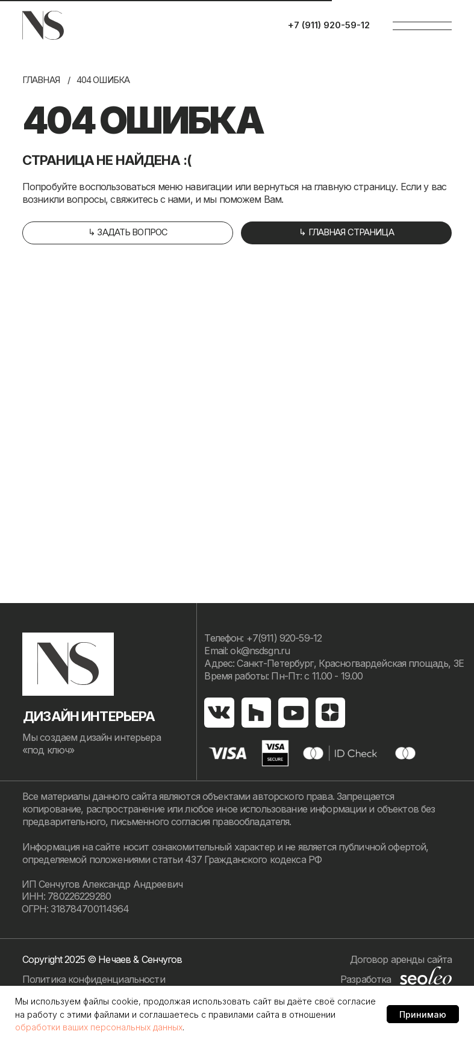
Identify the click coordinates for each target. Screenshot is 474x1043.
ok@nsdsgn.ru (260, 651)
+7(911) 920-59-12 (284, 638)
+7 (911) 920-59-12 (329, 25)
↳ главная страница (346, 232)
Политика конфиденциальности (93, 979)
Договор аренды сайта (401, 959)
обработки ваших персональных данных (98, 1027)
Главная (41, 80)
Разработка (365, 979)
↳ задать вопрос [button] (127, 232)
